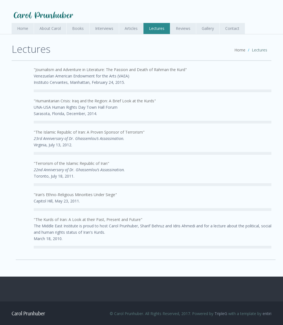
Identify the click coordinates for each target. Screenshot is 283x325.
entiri (267, 313)
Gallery (208, 28)
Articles (131, 28)
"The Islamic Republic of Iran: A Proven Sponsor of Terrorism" (89, 132)
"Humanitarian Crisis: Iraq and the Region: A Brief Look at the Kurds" (95, 100)
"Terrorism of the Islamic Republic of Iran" (71, 163)
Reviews (183, 28)
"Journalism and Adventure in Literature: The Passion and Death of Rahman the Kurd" (110, 69)
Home (22, 28)
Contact (232, 28)
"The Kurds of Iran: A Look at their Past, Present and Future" (88, 219)
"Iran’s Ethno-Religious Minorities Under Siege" (75, 194)
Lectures (156, 28)
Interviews (104, 28)
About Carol (50, 28)
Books (78, 28)
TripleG (220, 313)
